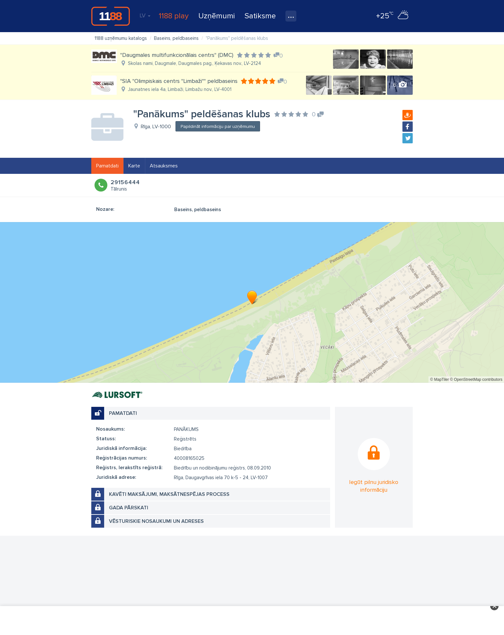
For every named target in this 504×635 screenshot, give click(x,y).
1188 (110, 16)
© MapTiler (439, 379)
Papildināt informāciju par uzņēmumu (218, 126)
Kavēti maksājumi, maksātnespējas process (169, 494)
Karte (134, 166)
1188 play (174, 16)
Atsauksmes (164, 166)
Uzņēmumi (216, 16)
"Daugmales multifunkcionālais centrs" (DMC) (176, 54)
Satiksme (260, 16)
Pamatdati (107, 166)
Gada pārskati (128, 508)
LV (145, 15)
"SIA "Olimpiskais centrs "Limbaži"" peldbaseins (179, 81)
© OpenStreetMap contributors (476, 379)
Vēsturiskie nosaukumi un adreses (156, 521)
